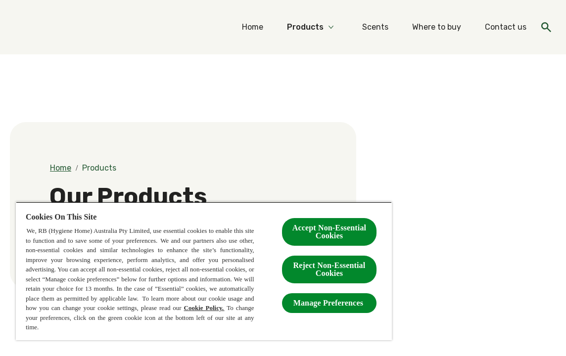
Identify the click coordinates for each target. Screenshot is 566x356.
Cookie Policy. (204, 308)
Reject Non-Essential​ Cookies (329, 269)
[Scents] (375, 27)
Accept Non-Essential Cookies (329, 231)
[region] (204, 271)
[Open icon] (546, 27)
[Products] (305, 27)
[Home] (252, 27)
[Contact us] (505, 27)
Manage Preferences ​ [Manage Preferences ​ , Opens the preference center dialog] (329, 303)
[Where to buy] (436, 27)
